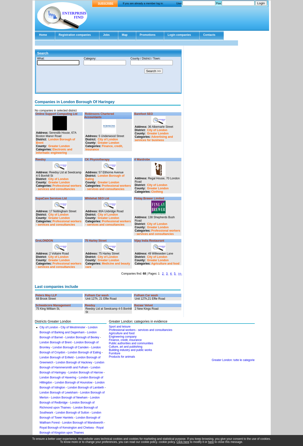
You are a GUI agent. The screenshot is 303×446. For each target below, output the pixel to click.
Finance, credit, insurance (125, 340)
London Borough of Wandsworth (82, 422)
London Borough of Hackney (74, 362)
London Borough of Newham (69, 397)
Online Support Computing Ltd (56, 114)
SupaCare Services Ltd (51, 198)
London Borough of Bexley (82, 337)
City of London (108, 139)
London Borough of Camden (71, 347)
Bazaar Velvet (143, 305)
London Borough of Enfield (57, 357)
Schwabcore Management (53, 305)
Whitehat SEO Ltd (97, 198)
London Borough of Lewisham (59, 392)
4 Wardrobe (142, 159)
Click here (183, 442)
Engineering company (123, 336)
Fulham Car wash (96, 295)
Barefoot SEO (143, 114)
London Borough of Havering (58, 377)
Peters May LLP (46, 295)
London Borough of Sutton (72, 412)
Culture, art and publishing (125, 346)
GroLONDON (44, 240)
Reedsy (41, 159)
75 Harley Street (96, 240)
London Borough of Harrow (85, 372)
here (211, 442)
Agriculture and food (165, 263)
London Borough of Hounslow (73, 382)
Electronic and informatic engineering (54, 151)
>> (180, 273)
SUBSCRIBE (106, 3)
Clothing (157, 191)
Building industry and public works (130, 350)
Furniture (114, 353)
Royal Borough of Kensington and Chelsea (67, 427)
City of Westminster (73, 327)
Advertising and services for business (154, 138)
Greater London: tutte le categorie (233, 360)
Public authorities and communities (131, 343)
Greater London (59, 146)
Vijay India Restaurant (149, 240)
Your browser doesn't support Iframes (108, 75)
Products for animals (122, 356)
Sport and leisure (120, 326)
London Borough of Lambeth (86, 387)
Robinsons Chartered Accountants (99, 115)
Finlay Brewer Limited (149, 198)
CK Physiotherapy (97, 159)
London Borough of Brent (56, 342)
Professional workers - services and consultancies (58, 187)
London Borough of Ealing (84, 352)
